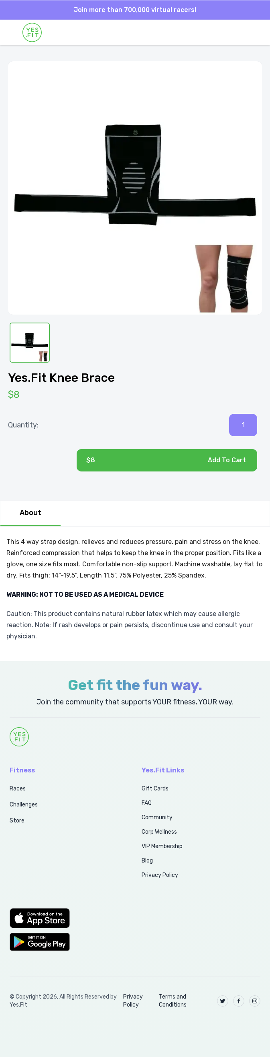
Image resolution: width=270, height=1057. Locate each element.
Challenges (24, 804)
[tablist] (135, 513)
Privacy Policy (160, 875)
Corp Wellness (159, 831)
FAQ (147, 803)
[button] (67, 918)
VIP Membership (162, 846)
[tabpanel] (135, 589)
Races (18, 788)
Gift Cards (155, 788)
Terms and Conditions (173, 1000)
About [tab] (30, 512)
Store (17, 820)
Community (157, 817)
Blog (147, 860)
